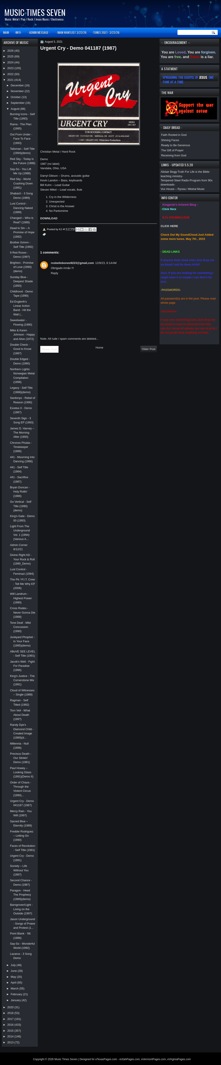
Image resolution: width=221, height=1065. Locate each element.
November (18, 91)
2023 (10, 68)
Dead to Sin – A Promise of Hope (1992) (22, 232)
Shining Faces (170, 140)
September (18, 102)
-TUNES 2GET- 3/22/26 (105, 32)
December (18, 85)
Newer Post (49, 349)
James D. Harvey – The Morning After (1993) (22, 433)
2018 (10, 1013)
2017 (10, 1019)
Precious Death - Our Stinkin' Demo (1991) (20, 758)
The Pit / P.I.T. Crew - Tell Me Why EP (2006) (22, 584)
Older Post (148, 349)
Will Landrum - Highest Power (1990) (21, 598)
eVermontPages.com (153, 1059)
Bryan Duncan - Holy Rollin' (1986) (20, 492)
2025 (10, 56)
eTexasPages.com (106, 1059)
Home (99, 347)
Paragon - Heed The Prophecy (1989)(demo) (20, 895)
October (16, 97)
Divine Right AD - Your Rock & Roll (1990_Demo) (22, 559)
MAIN (6, 32)
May (14, 976)
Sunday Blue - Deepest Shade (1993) (21, 281)
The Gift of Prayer (172, 150)
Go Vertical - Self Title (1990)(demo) (20, 506)
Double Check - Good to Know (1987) (20, 349)
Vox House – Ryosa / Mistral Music (183, 189)
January (16, 1000)
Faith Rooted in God (174, 134)
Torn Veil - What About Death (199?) (20, 715)
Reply (54, 273)
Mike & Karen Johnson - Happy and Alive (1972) (22, 335)
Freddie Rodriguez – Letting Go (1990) (21, 836)
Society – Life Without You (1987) (19, 870)
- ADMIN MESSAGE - (38, 32)
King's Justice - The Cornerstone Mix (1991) (22, 680)
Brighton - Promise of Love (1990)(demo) (22, 267)
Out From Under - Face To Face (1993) (21, 139)
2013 (10, 1042)
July (13, 965)
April (14, 982)
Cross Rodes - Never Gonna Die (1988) (22, 612)
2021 (10, 79)
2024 (10, 62)
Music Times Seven (34, 12)
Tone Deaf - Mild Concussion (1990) (20, 627)
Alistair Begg (169, 171)
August (15, 108)
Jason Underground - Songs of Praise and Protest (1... (22, 923)
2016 (10, 1024)
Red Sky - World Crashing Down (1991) (21, 183)
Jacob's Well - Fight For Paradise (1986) (22, 666)
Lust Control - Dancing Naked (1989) (21, 208)
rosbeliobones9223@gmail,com (72, 263)
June (14, 970)
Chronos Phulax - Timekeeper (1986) (21, 447)
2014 (10, 1036)
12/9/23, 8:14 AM (106, 263)
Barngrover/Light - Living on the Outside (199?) (21, 909)
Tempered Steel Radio (175, 180)
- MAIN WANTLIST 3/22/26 (71, 32)
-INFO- (18, 32)
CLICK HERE (169, 226)
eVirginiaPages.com (179, 1059)
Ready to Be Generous (175, 145)
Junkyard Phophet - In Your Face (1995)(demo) (22, 641)
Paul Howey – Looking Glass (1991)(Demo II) (21, 772)
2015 (10, 1030)
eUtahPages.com (129, 1059)
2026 (10, 50)
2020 (10, 1007)
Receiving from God (173, 155)
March (15, 988)
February (17, 994)
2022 (10, 74)
